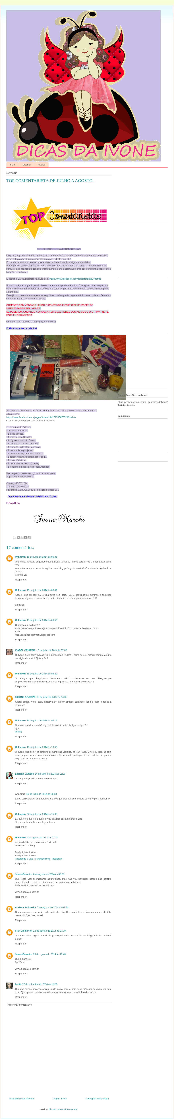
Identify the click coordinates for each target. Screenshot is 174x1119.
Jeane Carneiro (23, 874)
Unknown (20, 556)
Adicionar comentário (20, 1004)
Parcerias (26, 164)
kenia (18, 984)
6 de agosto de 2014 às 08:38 (48, 874)
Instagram (57, 858)
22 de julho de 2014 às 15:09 (42, 814)
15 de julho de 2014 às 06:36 (42, 556)
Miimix (18, 731)
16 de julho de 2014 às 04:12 (42, 720)
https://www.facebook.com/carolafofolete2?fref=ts (75, 278)
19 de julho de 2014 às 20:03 (41, 794)
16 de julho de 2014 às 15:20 (50, 773)
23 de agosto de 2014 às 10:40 (49, 954)
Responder (21, 579)
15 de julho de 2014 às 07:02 (51, 650)
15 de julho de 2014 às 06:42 (42, 590)
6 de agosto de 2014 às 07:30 (42, 837)
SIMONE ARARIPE (25, 697)
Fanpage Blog (42, 858)
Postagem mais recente (21, 1098)
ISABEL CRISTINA (25, 650)
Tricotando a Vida (24, 858)
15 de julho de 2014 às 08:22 (42, 673)
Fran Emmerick (23, 930)
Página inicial (60, 1098)
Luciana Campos (24, 773)
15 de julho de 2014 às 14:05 (52, 697)
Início (12, 164)
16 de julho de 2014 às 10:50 (42, 747)
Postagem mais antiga (97, 1098)
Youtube (41, 164)
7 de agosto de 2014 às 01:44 (52, 907)
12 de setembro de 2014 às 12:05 (39, 984)
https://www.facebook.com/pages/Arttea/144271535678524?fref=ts (41, 417)
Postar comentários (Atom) (63, 1109)
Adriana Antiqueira (25, 907)
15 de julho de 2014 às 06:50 (42, 620)
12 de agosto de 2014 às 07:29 (49, 930)
